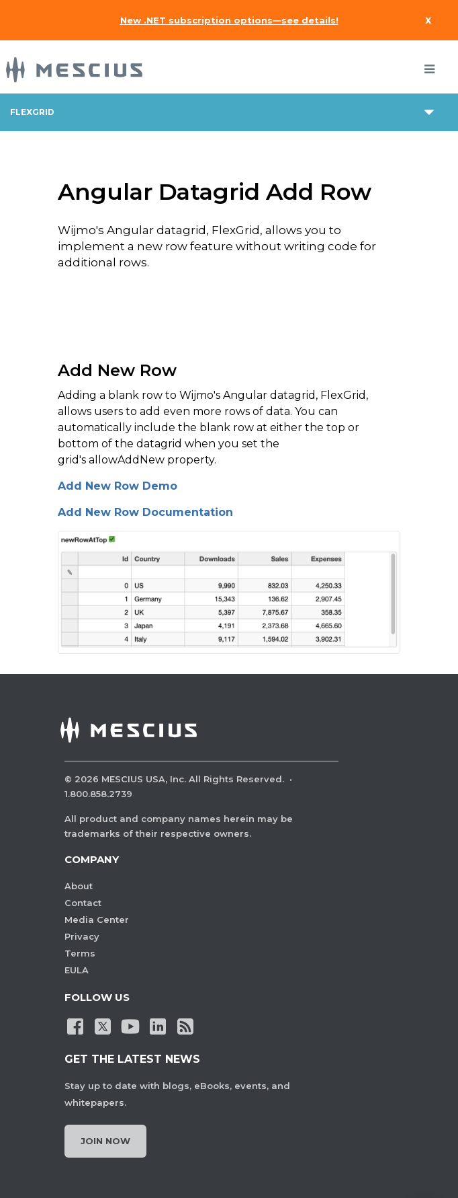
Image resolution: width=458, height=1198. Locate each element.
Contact (82, 902)
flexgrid (32, 112)
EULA (76, 970)
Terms (79, 953)
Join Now (105, 1140)
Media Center (96, 919)
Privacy (81, 936)
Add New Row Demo (117, 486)
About (78, 886)
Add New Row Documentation (145, 512)
